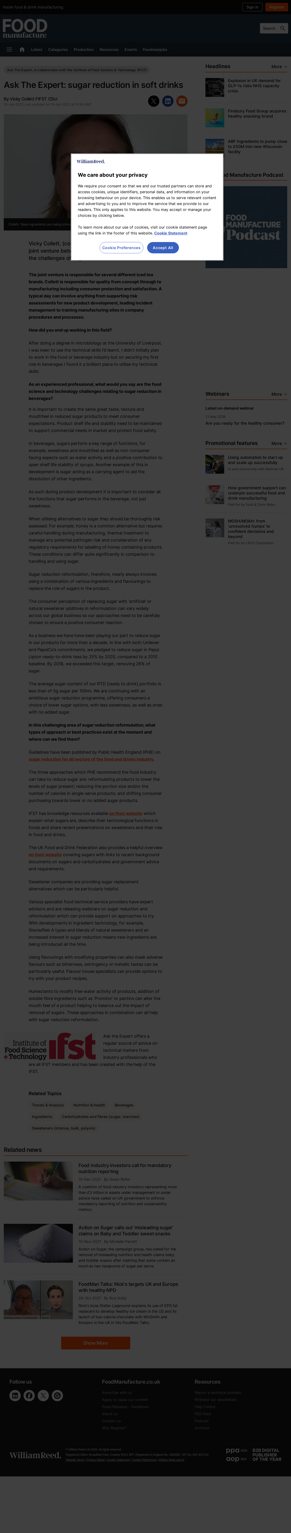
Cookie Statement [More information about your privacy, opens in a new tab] (170, 233)
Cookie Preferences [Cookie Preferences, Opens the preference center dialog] (121, 247)
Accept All (163, 247)
